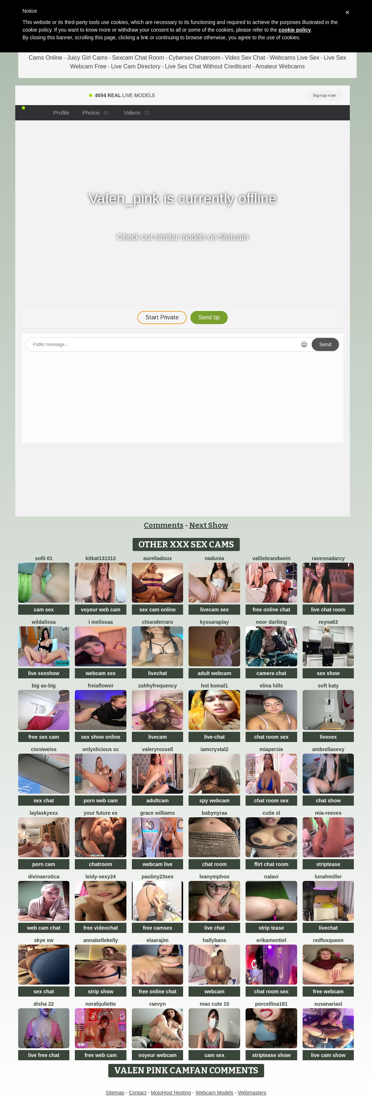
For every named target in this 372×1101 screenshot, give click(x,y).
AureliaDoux (157, 558)
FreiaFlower (101, 686)
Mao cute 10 (214, 1004)
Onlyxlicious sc (100, 749)
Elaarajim (157, 940)
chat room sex (271, 737)
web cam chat (43, 928)
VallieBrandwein (271, 558)
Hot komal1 (214, 686)
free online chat (271, 610)
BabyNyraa (214, 813)
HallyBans (214, 940)
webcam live (157, 864)
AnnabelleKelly (100, 940)
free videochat (101, 928)
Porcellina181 (271, 1004)
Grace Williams (157, 813)
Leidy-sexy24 (100, 876)
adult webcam (214, 673)
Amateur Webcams (280, 66)
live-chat (214, 737)
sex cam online (157, 610)
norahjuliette (100, 1004)
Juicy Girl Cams (87, 58)
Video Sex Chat (245, 58)
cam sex (44, 610)
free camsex (157, 928)
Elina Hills (271, 686)
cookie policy (295, 30)
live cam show (328, 1055)
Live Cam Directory (136, 66)
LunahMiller (328, 876)
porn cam (43, 864)
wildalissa (44, 622)
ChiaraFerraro (157, 622)
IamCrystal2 (215, 749)
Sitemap (115, 1093)
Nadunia (214, 558)
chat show (328, 800)
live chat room (328, 610)
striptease (328, 864)
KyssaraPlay (214, 622)
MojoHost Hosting (171, 1093)
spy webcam (214, 800)
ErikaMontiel (271, 940)
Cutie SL (271, 813)
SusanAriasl (328, 1004)
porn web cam (101, 800)
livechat (157, 673)
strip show (100, 991)
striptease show (271, 1055)
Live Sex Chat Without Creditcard (208, 66)
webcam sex (101, 673)
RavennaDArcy (328, 558)
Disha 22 (43, 1004)
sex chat (43, 800)
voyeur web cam (101, 610)
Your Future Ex (100, 813)
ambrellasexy (328, 749)
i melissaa (101, 622)
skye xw (43, 940)
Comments (163, 525)
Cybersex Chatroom (194, 58)
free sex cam (43, 737)
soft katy (328, 686)
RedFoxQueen (328, 940)
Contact (137, 1093)
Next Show (208, 525)
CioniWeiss (44, 749)
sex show (328, 673)
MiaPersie (271, 749)
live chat (214, 928)
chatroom (100, 864)
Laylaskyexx (43, 813)
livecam (157, 737)
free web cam (101, 1055)
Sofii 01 (43, 558)
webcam (215, 991)
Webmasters (252, 1093)
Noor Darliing (271, 622)
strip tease (271, 928)
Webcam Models (214, 1093)
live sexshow (43, 673)
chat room (214, 864)
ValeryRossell (157, 749)
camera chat (271, 673)
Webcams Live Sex (294, 58)
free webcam (328, 991)
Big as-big (44, 686)
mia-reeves (328, 813)
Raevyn (157, 1004)
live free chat (44, 1055)
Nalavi (271, 876)
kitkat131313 (100, 558)
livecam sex (214, 610)
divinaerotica (43, 876)
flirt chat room (271, 864)
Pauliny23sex (158, 876)
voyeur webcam (157, 1055)
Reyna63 (328, 622)
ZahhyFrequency (157, 686)
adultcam (157, 800)
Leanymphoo (214, 876)
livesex (328, 737)
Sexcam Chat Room (138, 58)
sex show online (100, 737)
